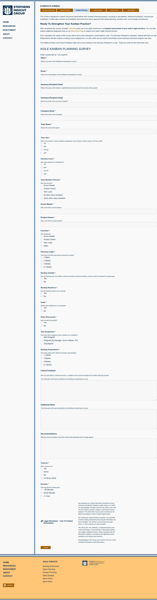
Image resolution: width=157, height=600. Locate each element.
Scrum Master (49, 185)
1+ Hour (47, 496)
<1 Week (47, 355)
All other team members (53, 195)
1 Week (47, 257)
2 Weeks (47, 261)
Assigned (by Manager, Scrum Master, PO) (61, 340)
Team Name (46, 124)
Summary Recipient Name (52, 84)
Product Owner (50, 189)
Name (44, 58)
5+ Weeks (48, 365)
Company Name (48, 111)
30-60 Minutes (49, 493)
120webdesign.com (100, 561)
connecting (72, 28)
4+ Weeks (48, 267)
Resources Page (77, 31)
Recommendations (49, 434)
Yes (45, 279)
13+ (45, 153)
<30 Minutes (49, 490)
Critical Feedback (48, 371)
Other (46, 246)
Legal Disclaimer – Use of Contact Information (58, 522)
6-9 (45, 146)
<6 (45, 143)
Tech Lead (48, 192)
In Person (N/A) (50, 478)
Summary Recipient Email (52, 98)
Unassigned (48, 344)
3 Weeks (47, 264)
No (45, 282)
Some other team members (54, 198)
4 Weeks (47, 362)
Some (46, 472)
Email (44, 71)
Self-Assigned (49, 337)
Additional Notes (48, 405)
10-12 (46, 150)
